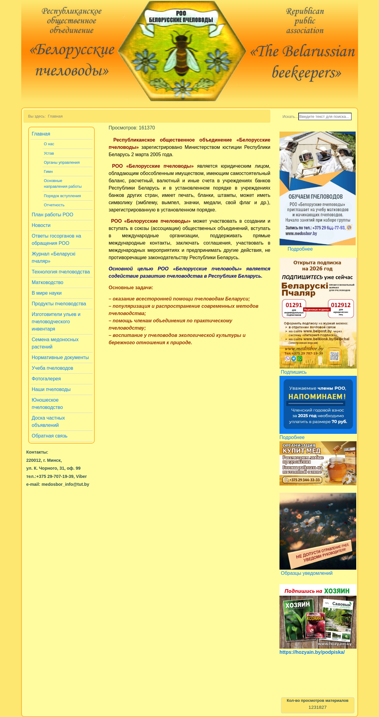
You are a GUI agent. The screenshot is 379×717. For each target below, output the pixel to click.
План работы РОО (52, 214)
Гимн (48, 171)
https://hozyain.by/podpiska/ (312, 652)
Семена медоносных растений (55, 343)
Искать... (290, 116)
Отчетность (54, 205)
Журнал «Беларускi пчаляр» (54, 257)
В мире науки (47, 293)
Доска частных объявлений (48, 421)
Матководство (47, 282)
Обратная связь (50, 435)
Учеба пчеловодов (52, 368)
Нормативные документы (60, 357)
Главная (41, 133)
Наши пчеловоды (51, 389)
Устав (49, 153)
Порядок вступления (62, 196)
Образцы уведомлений (307, 573)
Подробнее (300, 249)
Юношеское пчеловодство (47, 403)
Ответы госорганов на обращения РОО (56, 239)
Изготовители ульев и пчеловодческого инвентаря (56, 321)
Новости (41, 225)
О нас (49, 144)
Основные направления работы (63, 183)
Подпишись (293, 372)
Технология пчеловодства (61, 271)
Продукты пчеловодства (59, 303)
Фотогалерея (46, 378)
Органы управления (62, 162)
